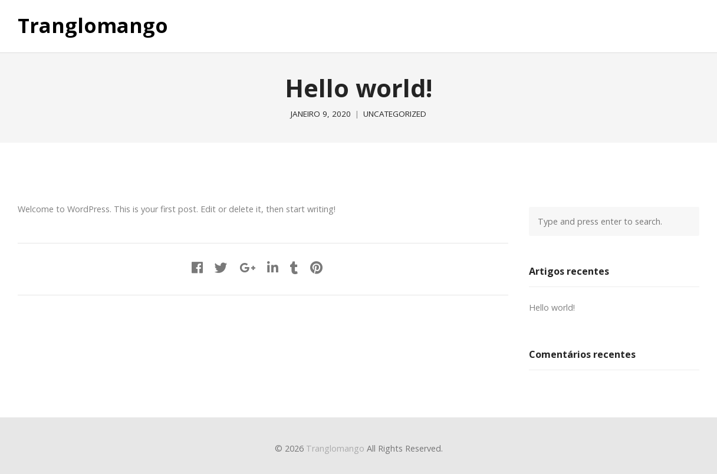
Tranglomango (93, 26)
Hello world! (552, 307)
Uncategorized (394, 114)
